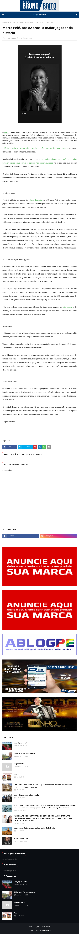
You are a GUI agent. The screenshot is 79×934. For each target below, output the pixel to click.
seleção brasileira (35, 200)
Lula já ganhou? (20, 743)
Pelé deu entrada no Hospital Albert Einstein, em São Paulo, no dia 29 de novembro (35, 148)
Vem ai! (16, 774)
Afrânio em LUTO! (21, 838)
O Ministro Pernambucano (24, 753)
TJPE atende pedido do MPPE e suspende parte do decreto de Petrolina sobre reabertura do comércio (43, 785)
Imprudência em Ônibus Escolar (26, 795)
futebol (6, 132)
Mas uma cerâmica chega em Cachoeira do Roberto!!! (35, 828)
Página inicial (6, 22)
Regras (37, 927)
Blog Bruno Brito (10, 38)
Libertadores (67, 307)
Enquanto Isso (20, 764)
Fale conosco (46, 927)
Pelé (14, 22)
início (30, 927)
